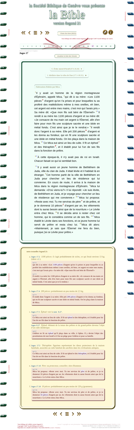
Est (3, 176)
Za (3, 405)
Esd (3, 154)
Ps (3, 198)
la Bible (67, 14)
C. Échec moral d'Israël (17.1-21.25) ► (67, 69)
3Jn (130, 270)
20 (106, 46)
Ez (3, 274)
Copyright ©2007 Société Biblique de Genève (30, 426)
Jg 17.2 (34, 262)
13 (74, 46)
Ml (3, 415)
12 (70, 46)
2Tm (130, 170)
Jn (130, 36)
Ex (3, 13)
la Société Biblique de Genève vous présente (67, 5)
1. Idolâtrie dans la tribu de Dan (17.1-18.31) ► (67, 75)
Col (130, 125)
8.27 (60, 312)
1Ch (3, 133)
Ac (130, 47)
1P (130, 226)
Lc (130, 24)
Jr (3, 252)
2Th (130, 147)
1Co (130, 69)
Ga (130, 91)
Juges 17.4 (35, 291)
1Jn (130, 248)
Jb (3, 187)
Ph (130, 114)
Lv (3, 24)
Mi (3, 350)
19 (101, 46)
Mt (130, 2)
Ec (3, 220)
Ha (3, 372)
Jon (3, 339)
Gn (3, 2)
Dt (3, 46)
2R (3, 122)
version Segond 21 (67, 23)
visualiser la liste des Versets (67, 56)
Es (3, 241)
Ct (3, 231)
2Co (130, 80)
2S (3, 100)
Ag (3, 394)
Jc (130, 214)
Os (3, 296)
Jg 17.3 (34, 274)
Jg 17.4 (34, 294)
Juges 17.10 (36, 366)
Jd (130, 282)
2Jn (130, 259)
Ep (131, 103)
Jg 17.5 (34, 315)
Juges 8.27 (35, 325)
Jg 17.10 (35, 369)
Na (3, 361)
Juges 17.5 (35, 312)
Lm (3, 263)
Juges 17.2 (35, 257)
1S (3, 89)
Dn (3, 285)
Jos (3, 56)
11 (65, 46)
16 (88, 46)
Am (3, 317)
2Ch (3, 143)
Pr (3, 209)
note (55, 312)
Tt (130, 181)
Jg (3, 67)
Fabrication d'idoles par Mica (48, 87)
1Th (130, 136)
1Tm (130, 159)
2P (130, 237)
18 (97, 46)
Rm (130, 58)
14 (79, 46)
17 (92, 46)
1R (3, 111)
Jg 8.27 (34, 331)
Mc (130, 13)
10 (61, 46)
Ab (3, 328)
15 (83, 46)
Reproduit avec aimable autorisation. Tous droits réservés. (39, 427)
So (3, 383)
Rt (3, 78)
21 (110, 46)
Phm (130, 192)
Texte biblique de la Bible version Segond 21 (30, 424)
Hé (131, 203)
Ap (130, 293)
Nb (3, 35)
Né (3, 165)
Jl (3, 307)
